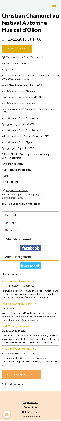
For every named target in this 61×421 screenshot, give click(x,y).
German (11, 230)
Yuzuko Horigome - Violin (21, 374)
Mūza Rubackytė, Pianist (19, 281)
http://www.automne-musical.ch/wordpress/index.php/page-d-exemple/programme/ (22, 194)
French (11, 215)
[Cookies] (6, 414)
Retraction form (30, 411)
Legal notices (30, 402)
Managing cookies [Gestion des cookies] (30, 416)
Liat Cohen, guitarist (15, 326)
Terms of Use (31, 407)
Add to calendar (17, 48)
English (11, 222)
